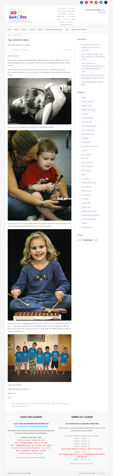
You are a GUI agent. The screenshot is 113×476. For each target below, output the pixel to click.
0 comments (68, 50)
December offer (87, 122)
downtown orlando (20, 403)
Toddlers (84, 223)
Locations (62, 22)
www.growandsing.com (21, 406)
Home (9, 35)
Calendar (65, 19)
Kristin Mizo (66, 60)
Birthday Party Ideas (88, 110)
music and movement (44, 403)
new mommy (86, 171)
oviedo (58, 403)
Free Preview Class (88, 130)
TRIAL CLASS (61, 8)
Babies (84, 98)
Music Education (87, 166)
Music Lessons (62, 13)
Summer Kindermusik (89, 219)
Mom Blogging (86, 154)
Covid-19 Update (87, 118)
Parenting (85, 199)
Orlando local (86, 195)
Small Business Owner (89, 211)
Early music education (89, 126)
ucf (61, 403)
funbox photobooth (88, 134)
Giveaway (85, 138)
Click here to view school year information (31, 457)
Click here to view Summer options (82, 464)
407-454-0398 (101, 11)
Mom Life (85, 158)
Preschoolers (86, 203)
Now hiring (85, 179)
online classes (86, 187)
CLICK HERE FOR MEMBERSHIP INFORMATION (31, 424)
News (26, 50)
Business (85, 114)
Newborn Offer (60, 16)
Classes (71, 13)
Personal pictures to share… (19, 44)
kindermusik (34, 403)
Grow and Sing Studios (19, 14)
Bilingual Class (87, 106)
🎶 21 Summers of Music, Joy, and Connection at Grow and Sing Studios (93, 56)
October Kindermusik (89, 183)
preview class (86, 207)
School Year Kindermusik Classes (66, 11)
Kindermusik (86, 142)
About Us (70, 22)
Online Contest (87, 191)
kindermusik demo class (90, 146)
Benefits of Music (87, 102)
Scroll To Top (101, 473)
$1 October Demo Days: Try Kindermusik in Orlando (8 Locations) (91, 47)
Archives (80, 240)
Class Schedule (71, 16)
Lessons (84, 150)
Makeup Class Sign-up (67, 24)
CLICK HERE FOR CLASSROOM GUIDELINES (31, 426)
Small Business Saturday (90, 215)
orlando (53, 403)
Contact (73, 19)
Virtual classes (86, 227)
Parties (59, 19)
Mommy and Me (87, 162)
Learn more (71, 8)
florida (28, 403)
